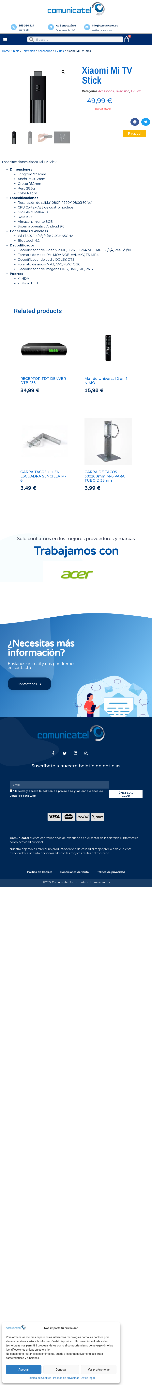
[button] (5, 39)
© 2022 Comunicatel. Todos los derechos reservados (76, 882)
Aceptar (24, 1369)
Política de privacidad (66, 1377)
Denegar (61, 1369)
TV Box (59, 51)
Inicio (15, 51)
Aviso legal (88, 1377)
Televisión (28, 51)
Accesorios (45, 51)
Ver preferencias (99, 1369)
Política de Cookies (39, 1377)
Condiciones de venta (74, 872)
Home (6, 51)
